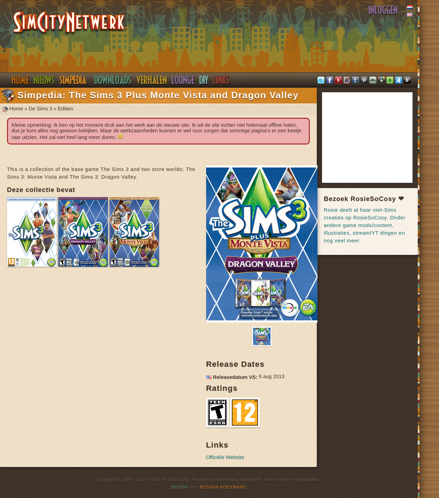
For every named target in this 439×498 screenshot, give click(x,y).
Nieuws (44, 80)
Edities (65, 108)
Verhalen (151, 80)
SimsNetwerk (69, 23)
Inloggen (383, 10)
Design (179, 487)
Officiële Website (225, 457)
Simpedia (73, 80)
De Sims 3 (40, 108)
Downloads (112, 80)
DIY (203, 80)
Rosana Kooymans (223, 487)
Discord (183, 80)
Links (221, 80)
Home (20, 80)
